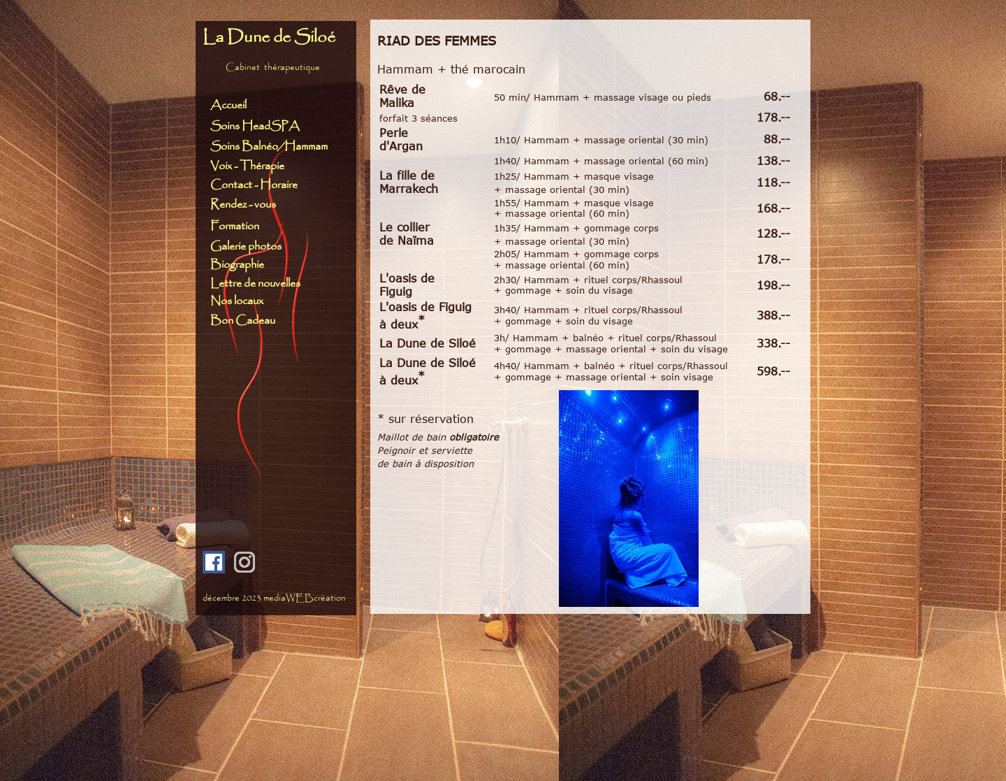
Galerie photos (246, 246)
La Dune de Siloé (269, 37)
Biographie (237, 264)
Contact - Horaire (257, 185)
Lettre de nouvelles (255, 283)
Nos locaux (236, 301)
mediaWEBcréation (304, 598)
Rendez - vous (243, 204)
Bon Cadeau (242, 320)
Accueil (228, 105)
